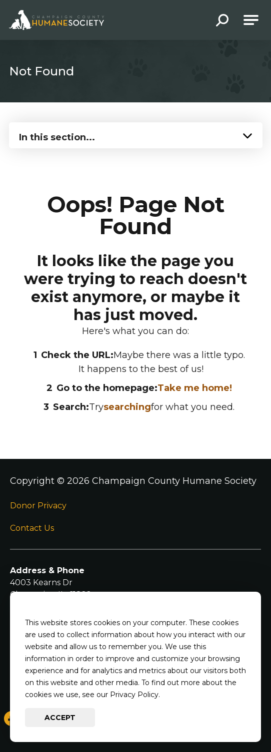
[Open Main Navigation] (251, 19)
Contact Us (32, 528)
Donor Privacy (38, 505)
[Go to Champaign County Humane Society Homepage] (56, 20)
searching (127, 406)
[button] (222, 21)
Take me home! (195, 387)
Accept (60, 717)
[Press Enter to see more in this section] (135, 134)
